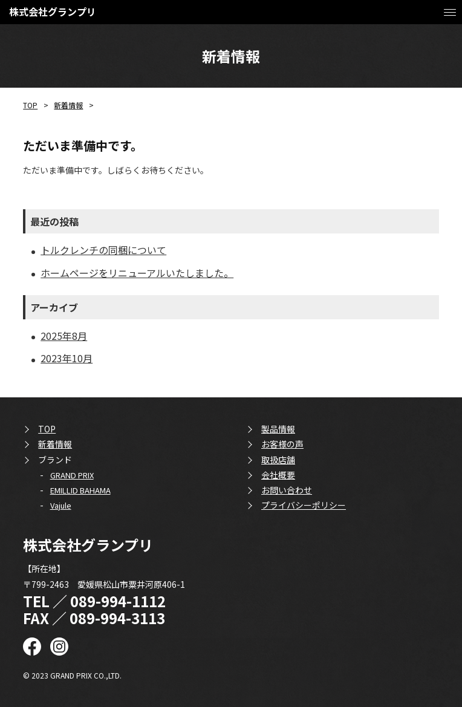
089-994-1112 (118, 600)
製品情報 (278, 429)
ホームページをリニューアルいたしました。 (137, 273)
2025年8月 (64, 335)
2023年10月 (67, 358)
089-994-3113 (117, 617)
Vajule (60, 505)
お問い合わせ (286, 490)
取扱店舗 (278, 460)
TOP (30, 105)
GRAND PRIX (72, 475)
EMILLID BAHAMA (80, 490)
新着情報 (68, 105)
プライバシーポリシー (303, 505)
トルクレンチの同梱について (103, 250)
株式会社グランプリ (52, 11)
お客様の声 (282, 444)
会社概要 (278, 475)
